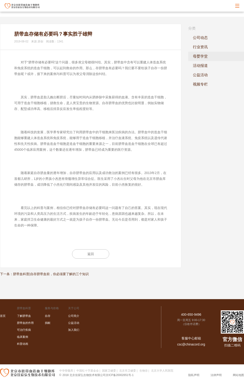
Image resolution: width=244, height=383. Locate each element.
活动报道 (200, 66)
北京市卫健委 (127, 370)
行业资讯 (200, 47)
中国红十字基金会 (87, 370)
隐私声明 (193, 375)
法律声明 (216, 375)
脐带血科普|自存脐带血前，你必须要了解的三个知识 (51, 274)
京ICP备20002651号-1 (120, 375)
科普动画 (22, 343)
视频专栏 (200, 84)
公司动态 (200, 38)
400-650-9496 (191, 314)
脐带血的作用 (25, 323)
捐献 (47, 323)
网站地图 (238, 375)
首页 (3, 316)
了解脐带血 (24, 316)
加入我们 (73, 330)
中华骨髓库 (66, 370)
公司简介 (73, 316)
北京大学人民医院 (162, 370)
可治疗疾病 (24, 330)
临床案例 (22, 337)
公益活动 (200, 75)
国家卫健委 (109, 370)
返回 (90, 254)
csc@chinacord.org (191, 344)
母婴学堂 (200, 56)
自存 (47, 316)
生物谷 (143, 370)
